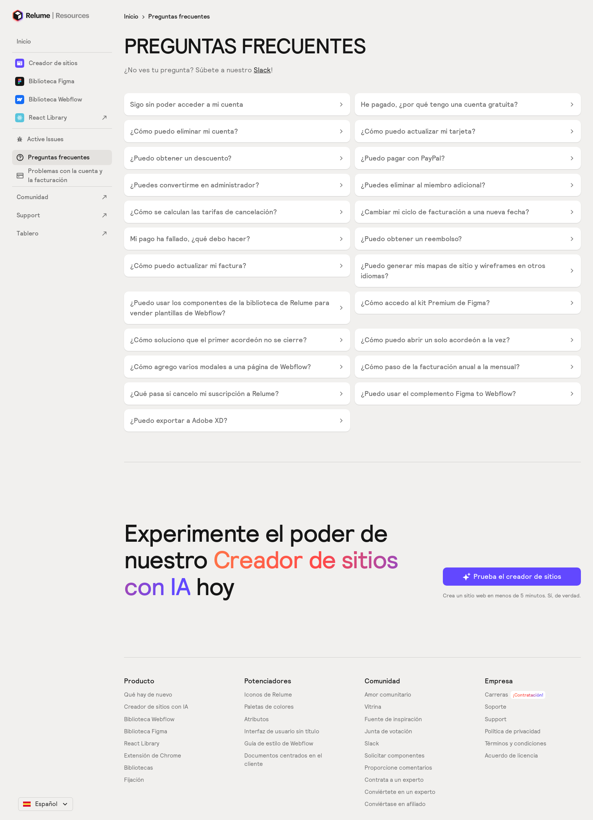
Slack (262, 69)
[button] (45, 804)
